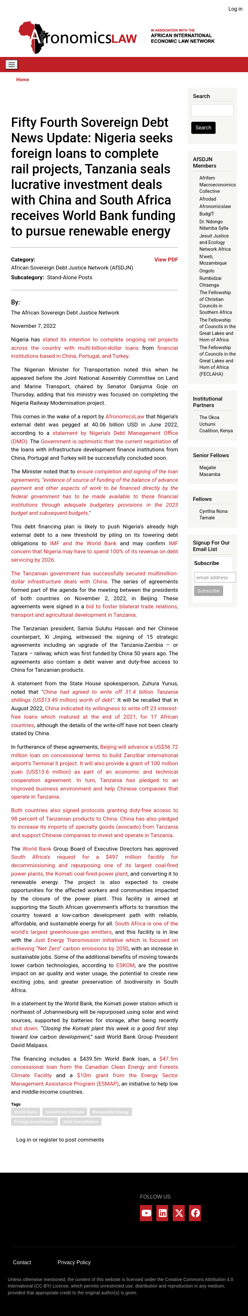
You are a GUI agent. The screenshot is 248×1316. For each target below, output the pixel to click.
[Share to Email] (173, 101)
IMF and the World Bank (83, 543)
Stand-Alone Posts (70, 277)
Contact (22, 1262)
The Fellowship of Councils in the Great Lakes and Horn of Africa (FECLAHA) (217, 361)
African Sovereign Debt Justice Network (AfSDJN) (72, 267)
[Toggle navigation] (11, 65)
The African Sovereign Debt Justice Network (65, 312)
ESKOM (125, 965)
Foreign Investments (34, 1121)
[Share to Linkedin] (155, 101)
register (48, 1139)
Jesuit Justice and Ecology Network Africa (215, 242)
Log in (236, 9)
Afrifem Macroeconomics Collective (217, 184)
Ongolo (206, 271)
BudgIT (206, 214)
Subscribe (206, 563)
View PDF (166, 259)
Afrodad (207, 199)
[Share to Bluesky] (164, 101)
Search (203, 128)
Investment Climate (65, 1111)
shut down (24, 1028)
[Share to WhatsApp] (146, 101)
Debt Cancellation (80, 1121)
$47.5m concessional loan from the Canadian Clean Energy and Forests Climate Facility (94, 1067)
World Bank (37, 849)
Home (22, 80)
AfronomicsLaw (125, 416)
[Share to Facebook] (128, 101)
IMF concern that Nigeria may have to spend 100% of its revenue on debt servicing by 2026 (94, 551)
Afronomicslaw (215, 206)
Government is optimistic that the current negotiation (106, 441)
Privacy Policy (74, 1262)
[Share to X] (137, 101)
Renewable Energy (111, 1111)
